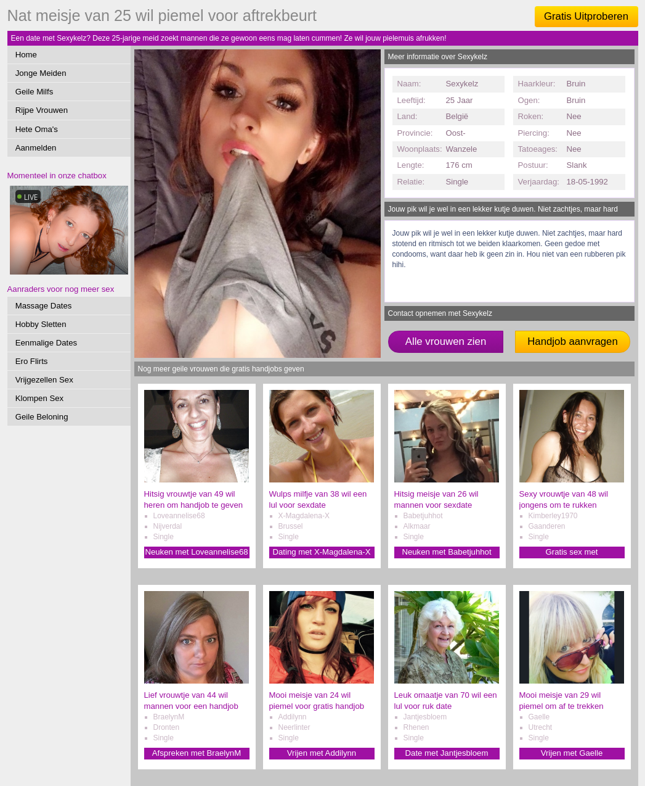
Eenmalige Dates (46, 342)
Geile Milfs (34, 91)
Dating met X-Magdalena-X (321, 551)
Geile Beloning (41, 416)
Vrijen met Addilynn (321, 753)
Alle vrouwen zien (446, 341)
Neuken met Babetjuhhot (446, 551)
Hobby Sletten (41, 324)
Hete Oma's (36, 129)
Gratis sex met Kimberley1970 (572, 552)
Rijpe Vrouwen (41, 110)
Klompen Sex (39, 398)
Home (26, 54)
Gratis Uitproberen (586, 16)
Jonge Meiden (41, 73)
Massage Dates (43, 305)
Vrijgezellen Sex (44, 379)
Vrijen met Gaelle (572, 753)
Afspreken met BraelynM (196, 753)
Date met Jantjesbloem (447, 753)
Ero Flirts (31, 361)
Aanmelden (36, 147)
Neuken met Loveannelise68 (196, 551)
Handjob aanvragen (572, 341)
